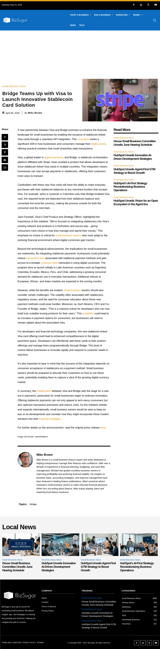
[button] (154, 20)
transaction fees (35, 258)
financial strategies (50, 419)
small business (72, 290)
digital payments (53, 157)
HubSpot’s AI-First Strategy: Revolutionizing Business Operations (131, 187)
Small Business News (14, 86)
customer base (49, 262)
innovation (83, 139)
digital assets (98, 144)
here (102, 427)
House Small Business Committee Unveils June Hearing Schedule (135, 143)
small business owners (68, 235)
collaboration (44, 391)
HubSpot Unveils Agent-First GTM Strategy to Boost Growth (98, 567)
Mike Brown (35, 113)
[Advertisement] (80, 54)
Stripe (33, 504)
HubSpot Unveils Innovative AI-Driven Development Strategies (133, 157)
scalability (88, 313)
